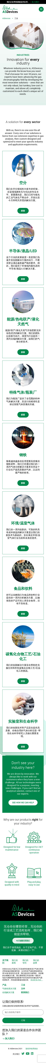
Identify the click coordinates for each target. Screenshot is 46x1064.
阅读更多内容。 (37, 980)
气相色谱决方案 (9, 988)
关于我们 (5, 961)
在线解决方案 (8, 992)
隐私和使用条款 (32, 1048)
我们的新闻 (15, 961)
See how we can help (23, 802)
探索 (23, 210)
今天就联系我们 (23, 940)
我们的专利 (25, 961)
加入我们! (34, 2)
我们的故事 (36, 961)
